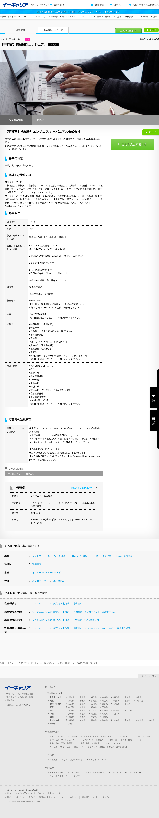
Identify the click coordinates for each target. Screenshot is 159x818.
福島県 (138, 697)
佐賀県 (82, 720)
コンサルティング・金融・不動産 (64, 747)
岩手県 (94, 697)
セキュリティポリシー (69, 797)
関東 (52, 701)
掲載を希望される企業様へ (146, 5)
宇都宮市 (36, 564)
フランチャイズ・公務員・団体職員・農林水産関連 (105, 747)
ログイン (118, 5)
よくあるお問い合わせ (73, 760)
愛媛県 (94, 717)
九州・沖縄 (54, 720)
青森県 (82, 697)
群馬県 (94, 701)
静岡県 (82, 707)
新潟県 (71, 704)
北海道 (71, 697)
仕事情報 (20, 30)
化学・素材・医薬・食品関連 (62, 743)
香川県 (82, 717)
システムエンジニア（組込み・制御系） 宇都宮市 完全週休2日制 (65, 620)
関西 (52, 710)
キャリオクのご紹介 (97, 760)
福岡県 (71, 720)
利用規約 (32, 797)
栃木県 (82, 701)
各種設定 (53, 760)
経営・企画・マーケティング (62, 740)
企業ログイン (106, 797)
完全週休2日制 (39, 580)
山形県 (127, 697)
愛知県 (94, 707)
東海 (52, 707)
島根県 (82, 714)
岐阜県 (71, 707)
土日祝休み (58, 580)
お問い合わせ (20, 797)
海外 (70, 724)
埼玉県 (105, 701)
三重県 (105, 707)
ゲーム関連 (122, 736)
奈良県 (116, 710)
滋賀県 (71, 710)
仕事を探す (59, 4)
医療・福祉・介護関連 (90, 743)
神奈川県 (139, 701)
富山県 (82, 704)
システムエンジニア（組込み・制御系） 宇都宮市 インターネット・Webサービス (73, 612)
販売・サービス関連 (68, 736)
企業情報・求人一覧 (53, 30)
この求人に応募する (128, 31)
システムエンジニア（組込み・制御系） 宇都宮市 (57, 603)
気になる (153, 30)
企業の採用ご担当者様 (89, 797)
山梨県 (116, 704)
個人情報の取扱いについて (48, 797)
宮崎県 (127, 720)
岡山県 (94, 714)
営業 (52, 736)
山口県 (116, 714)
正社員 (33, 663)
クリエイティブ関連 (142, 736)
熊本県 (105, 720)
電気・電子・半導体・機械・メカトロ (125, 740)
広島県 (105, 714)
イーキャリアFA (56, 772)
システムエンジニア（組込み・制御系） (95, 17)
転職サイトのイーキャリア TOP (13, 17)
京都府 (82, 710)
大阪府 (94, 710)
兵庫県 (105, 710)
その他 (52, 724)
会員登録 (99, 5)
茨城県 (71, 701)
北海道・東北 (55, 697)
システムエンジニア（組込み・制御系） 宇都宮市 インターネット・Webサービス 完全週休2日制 (81, 628)
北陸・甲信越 (55, 704)
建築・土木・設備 (113, 743)
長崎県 (94, 720)
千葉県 (116, 701)
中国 (52, 714)
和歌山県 (128, 710)
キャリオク (74, 772)
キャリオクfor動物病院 (95, 772)
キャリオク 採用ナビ (58, 776)
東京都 (127, 701)
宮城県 (105, 697)
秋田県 (116, 697)
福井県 (105, 704)
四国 (52, 717)
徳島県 (71, 717)
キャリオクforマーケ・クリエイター (126, 772)
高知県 (105, 717)
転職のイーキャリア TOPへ (18, 705)
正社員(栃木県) (46, 663)
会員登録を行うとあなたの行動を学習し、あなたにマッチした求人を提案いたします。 (79, 12)
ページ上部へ (150, 676)
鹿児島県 (139, 720)
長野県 (127, 704)
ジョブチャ (78, 776)
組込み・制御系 (68, 17)
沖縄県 (151, 720)
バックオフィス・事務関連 (92, 740)
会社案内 (8, 797)
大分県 (116, 720)
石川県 (94, 704)
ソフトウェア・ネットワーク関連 (45, 17)
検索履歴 (154, 423)
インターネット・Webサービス (47, 572)
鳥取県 (71, 714)
